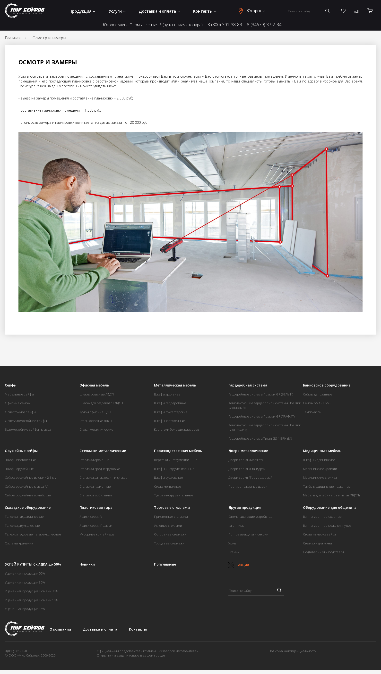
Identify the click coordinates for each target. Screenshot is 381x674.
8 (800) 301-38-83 (225, 24)
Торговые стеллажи (172, 507)
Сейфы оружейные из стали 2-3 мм (31, 477)
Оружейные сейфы (21, 451)
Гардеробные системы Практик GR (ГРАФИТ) (261, 416)
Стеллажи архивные (94, 460)
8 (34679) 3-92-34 (264, 24)
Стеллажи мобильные (95, 495)
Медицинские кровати (320, 469)
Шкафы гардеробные (170, 403)
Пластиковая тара (96, 507)
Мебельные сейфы (19, 394)
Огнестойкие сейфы (20, 412)
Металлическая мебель (175, 385)
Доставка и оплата (159, 11)
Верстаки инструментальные (176, 460)
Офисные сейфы (17, 403)
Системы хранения (19, 543)
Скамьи (234, 552)
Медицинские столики (320, 477)
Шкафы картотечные (169, 421)
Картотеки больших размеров (176, 429)
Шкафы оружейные (19, 469)
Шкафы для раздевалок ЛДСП (101, 403)
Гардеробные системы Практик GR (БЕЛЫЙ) (260, 394)
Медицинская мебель (322, 451)
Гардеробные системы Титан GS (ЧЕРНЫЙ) (260, 438)
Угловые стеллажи (168, 525)
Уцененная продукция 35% (25, 582)
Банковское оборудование (326, 385)
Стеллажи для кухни (317, 543)
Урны (232, 543)
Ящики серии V (90, 516)
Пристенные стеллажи (171, 516)
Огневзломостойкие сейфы (26, 421)
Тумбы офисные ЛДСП (96, 412)
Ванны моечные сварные (322, 516)
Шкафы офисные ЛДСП (96, 394)
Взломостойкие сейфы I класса (28, 429)
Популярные (165, 564)
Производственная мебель (178, 451)
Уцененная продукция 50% (25, 573)
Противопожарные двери (248, 486)
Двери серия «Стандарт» (246, 469)
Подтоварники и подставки (323, 552)
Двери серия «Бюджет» (245, 460)
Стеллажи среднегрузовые (99, 469)
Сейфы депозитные (317, 394)
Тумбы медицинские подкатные (327, 486)
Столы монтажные (167, 486)
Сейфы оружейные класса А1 (26, 486)
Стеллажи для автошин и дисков (103, 477)
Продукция (82, 11)
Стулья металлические (96, 429)
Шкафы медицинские (319, 460)
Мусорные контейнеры (96, 534)
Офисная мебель (94, 385)
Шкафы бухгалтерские (170, 412)
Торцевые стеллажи (169, 543)
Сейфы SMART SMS (317, 403)
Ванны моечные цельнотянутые (327, 525)
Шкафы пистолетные (20, 460)
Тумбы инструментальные (173, 495)
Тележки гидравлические (24, 516)
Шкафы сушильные (168, 477)
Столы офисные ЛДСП (95, 421)
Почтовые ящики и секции (248, 534)
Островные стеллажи (170, 534)
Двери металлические (248, 451)
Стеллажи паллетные (95, 486)
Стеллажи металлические (102, 451)
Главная (12, 38)
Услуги (117, 11)
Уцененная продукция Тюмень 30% (31, 591)
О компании (60, 629)
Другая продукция (244, 507)
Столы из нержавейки (319, 534)
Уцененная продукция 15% (25, 609)
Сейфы (11, 385)
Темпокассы (312, 412)
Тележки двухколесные (22, 525)
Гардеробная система (247, 385)
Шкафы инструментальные (174, 469)
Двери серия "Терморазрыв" (250, 477)
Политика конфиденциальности (293, 651)
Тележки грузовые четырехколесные (33, 534)
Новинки (87, 564)
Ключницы (236, 525)
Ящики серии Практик (95, 525)
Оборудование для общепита (329, 507)
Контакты (204, 11)
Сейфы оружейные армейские (28, 495)
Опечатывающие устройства (250, 516)
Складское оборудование (28, 507)
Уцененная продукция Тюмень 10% (31, 600)
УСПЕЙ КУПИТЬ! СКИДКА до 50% (33, 564)
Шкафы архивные (167, 394)
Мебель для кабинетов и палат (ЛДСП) (331, 495)
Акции (238, 564)
